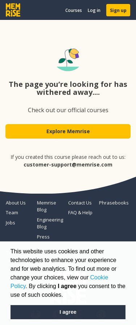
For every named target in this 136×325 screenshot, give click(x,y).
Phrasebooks (111, 202)
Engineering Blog (49, 223)
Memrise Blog (46, 206)
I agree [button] (67, 312)
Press (43, 236)
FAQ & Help (80, 212)
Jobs (10, 222)
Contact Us (80, 202)
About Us (16, 202)
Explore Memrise (68, 131)
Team (12, 212)
